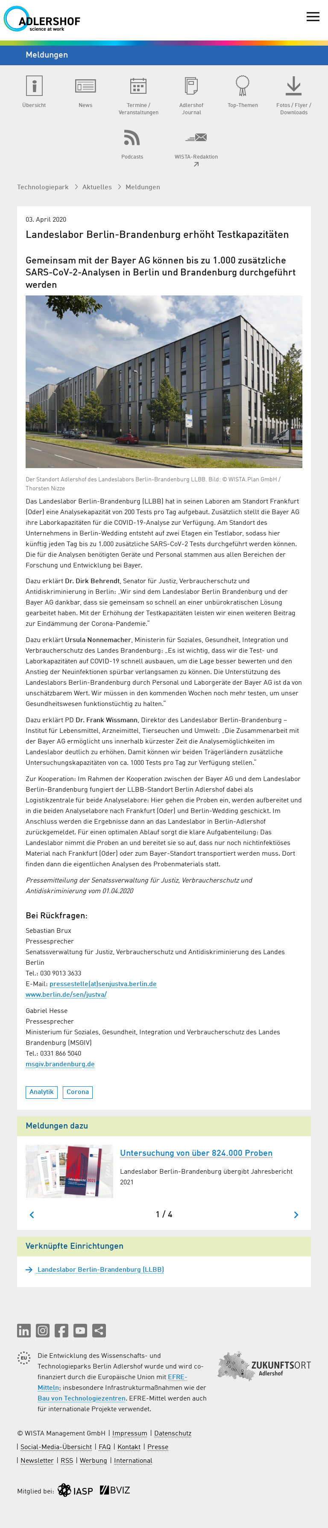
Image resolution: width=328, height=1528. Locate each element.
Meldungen (143, 187)
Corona (78, 1092)
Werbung (93, 1461)
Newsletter (37, 1461)
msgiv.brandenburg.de (60, 1064)
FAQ (105, 1447)
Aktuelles (98, 187)
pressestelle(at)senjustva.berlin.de (103, 984)
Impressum (129, 1433)
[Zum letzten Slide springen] (32, 1214)
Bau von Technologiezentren (82, 1398)
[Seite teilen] (99, 1330)
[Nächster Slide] (295, 1214)
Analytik (41, 1092)
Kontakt (129, 1447)
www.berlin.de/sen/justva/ (66, 995)
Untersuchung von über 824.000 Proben (196, 1153)
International (133, 1461)
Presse (157, 1447)
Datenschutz (172, 1433)
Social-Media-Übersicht (56, 1447)
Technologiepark (43, 187)
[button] (24, 1330)
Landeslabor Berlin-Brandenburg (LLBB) (100, 1270)
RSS (67, 1461)
